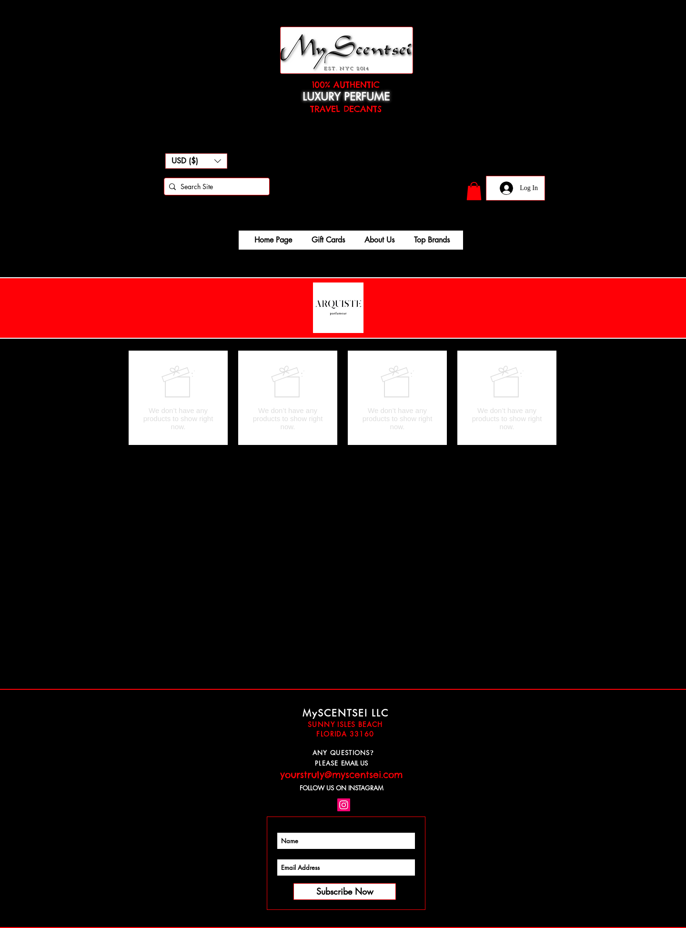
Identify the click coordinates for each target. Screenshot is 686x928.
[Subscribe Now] (344, 891)
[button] (196, 161)
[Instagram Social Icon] (343, 804)
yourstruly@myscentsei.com (341, 774)
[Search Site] (215, 186)
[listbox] (196, 161)
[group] (342, 398)
